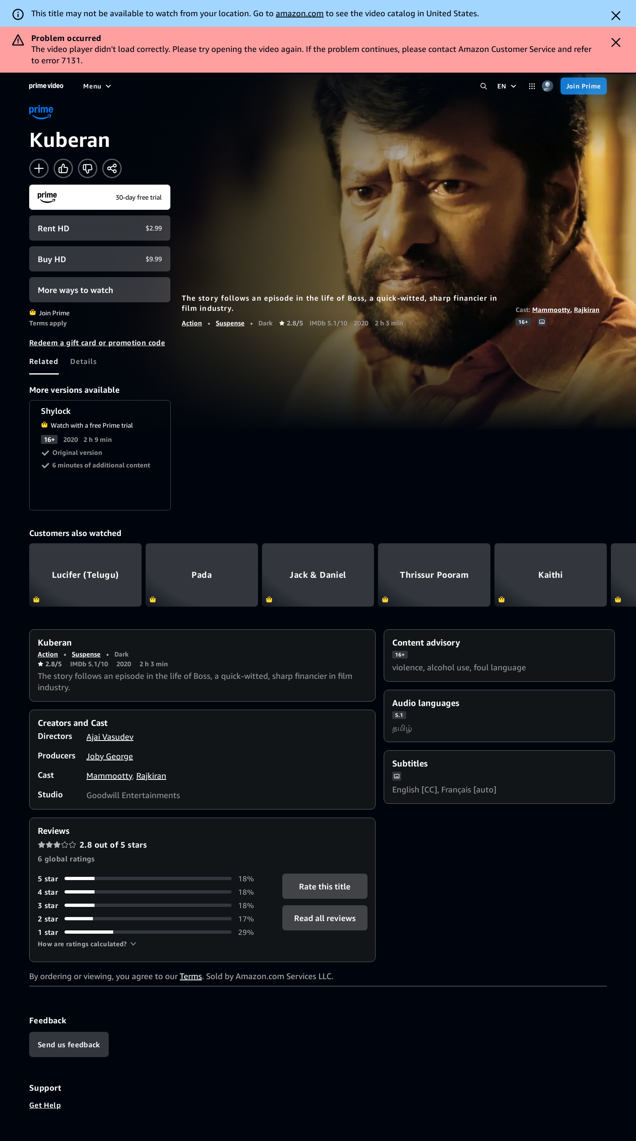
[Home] (46, 86)
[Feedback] (69, 1044)
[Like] (63, 168)
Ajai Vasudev (109, 736)
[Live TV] (259, 86)
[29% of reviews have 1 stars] (150, 932)
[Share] (112, 168)
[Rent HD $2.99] (99, 228)
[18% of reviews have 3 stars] (150, 905)
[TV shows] (158, 86)
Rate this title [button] (324, 886)
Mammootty (551, 310)
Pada (202, 575)
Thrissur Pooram (434, 575)
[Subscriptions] (311, 86)
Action (192, 323)
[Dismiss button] (616, 15)
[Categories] (532, 86)
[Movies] (120, 86)
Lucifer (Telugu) (85, 575)
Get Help (45, 1104)
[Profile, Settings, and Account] (548, 86)
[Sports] (196, 86)
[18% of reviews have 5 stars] (150, 879)
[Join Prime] (584, 86)
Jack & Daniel (318, 575)
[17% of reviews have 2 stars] (150, 919)
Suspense (230, 323)
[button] (87, 944)
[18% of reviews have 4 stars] (150, 892)
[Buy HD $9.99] (99, 258)
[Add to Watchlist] (39, 168)
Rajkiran (586, 310)
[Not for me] (87, 168)
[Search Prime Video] (484, 86)
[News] (227, 86)
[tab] (44, 361)
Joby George (109, 756)
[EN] (508, 86)
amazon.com (300, 13)
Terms (191, 976)
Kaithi (550, 575)
